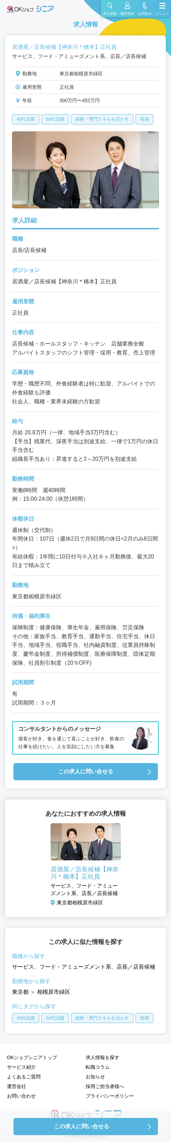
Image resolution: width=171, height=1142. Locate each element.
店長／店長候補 (136, 967)
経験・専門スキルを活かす (102, 119)
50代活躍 (55, 119)
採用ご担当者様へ (105, 1086)
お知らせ (95, 1076)
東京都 (20, 992)
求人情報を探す (102, 1057)
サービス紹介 (21, 1067)
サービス (23, 967)
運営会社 (16, 1086)
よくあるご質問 (24, 1076)
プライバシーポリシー (110, 1096)
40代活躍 (26, 119)
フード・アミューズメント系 (75, 967)
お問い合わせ (21, 1096)
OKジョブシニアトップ (32, 1057)
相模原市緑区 (53, 992)
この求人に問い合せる (85, 771)
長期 (144, 119)
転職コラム (98, 1067)
